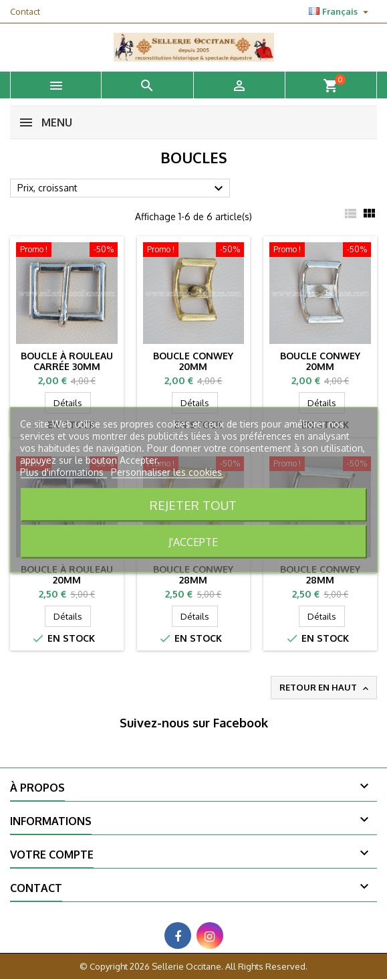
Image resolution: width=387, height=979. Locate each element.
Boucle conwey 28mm (193, 574)
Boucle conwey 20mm (193, 361)
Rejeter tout (193, 504)
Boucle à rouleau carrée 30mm (67, 361)
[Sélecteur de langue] (340, 11)
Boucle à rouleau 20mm (67, 574)
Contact (25, 11)
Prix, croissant (122, 189)
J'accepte (193, 541)
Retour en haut (325, 688)
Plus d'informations (63, 471)
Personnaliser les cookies (166, 471)
